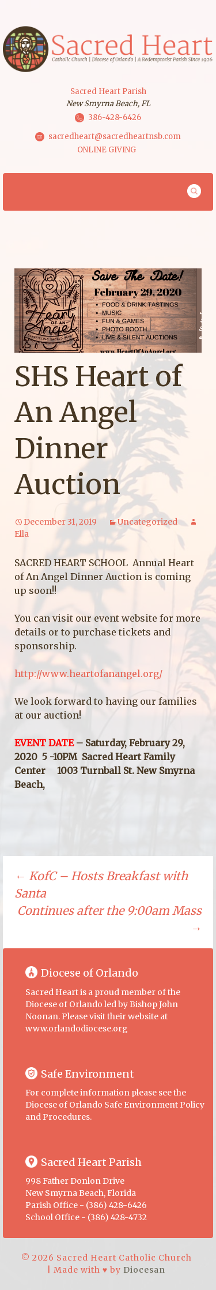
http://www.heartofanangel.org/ (88, 673)
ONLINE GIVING (106, 150)
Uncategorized (147, 522)
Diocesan (144, 1270)
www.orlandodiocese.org (76, 1028)
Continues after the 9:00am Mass (109, 919)
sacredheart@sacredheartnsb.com (114, 136)
